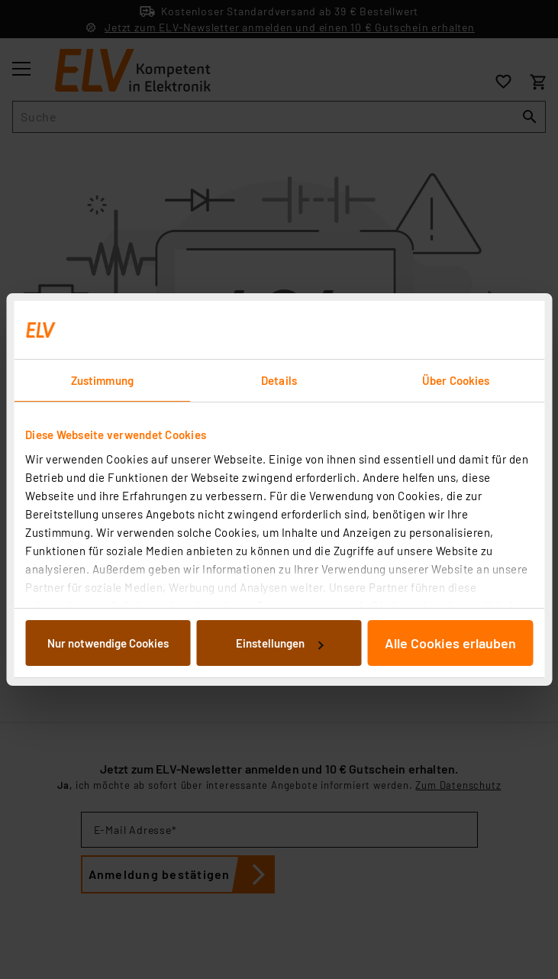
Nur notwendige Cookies (108, 643)
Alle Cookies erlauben (450, 643)
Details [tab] (279, 380)
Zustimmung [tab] (102, 380)
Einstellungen (279, 643)
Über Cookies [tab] (455, 380)
